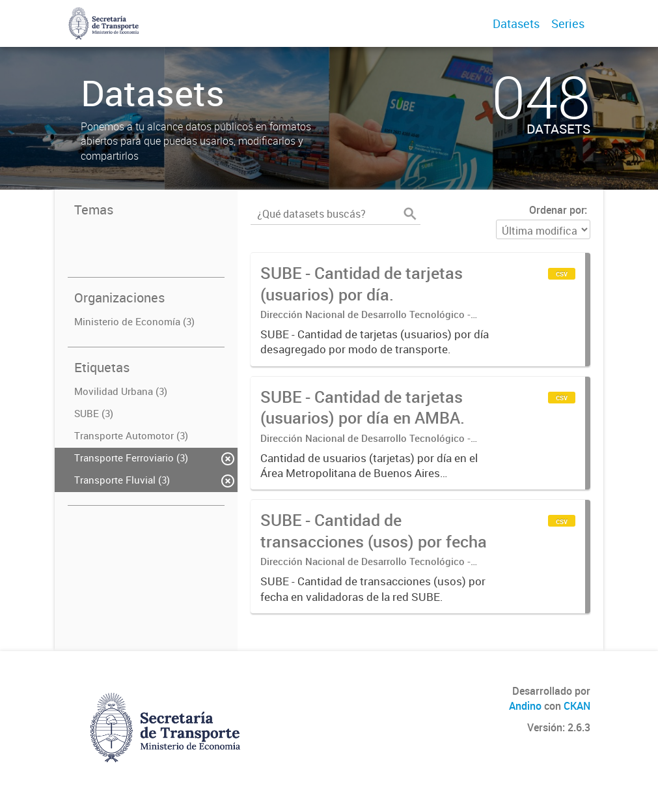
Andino (525, 706)
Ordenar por (556, 209)
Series (567, 23)
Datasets (516, 23)
